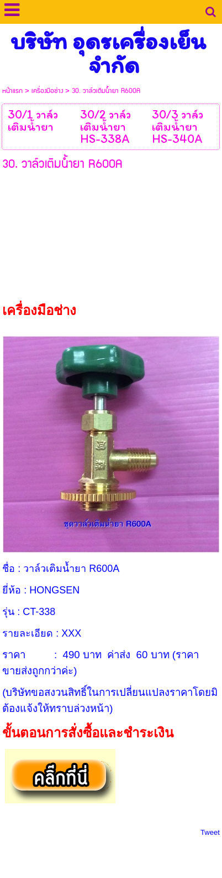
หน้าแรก (12, 91)
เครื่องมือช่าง (47, 91)
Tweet (210, 832)
